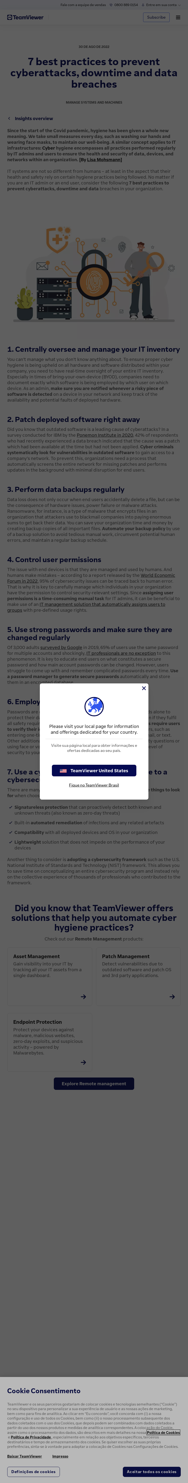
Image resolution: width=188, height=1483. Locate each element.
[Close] (143, 688)
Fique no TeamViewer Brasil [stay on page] (94, 785)
